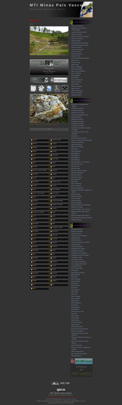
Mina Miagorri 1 (75, 153)
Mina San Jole (75, 166)
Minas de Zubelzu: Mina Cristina (80, 215)
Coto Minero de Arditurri (77, 125)
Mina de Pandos (75, 281)
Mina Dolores (75, 283)
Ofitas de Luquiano (76, 86)
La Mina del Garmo (76, 266)
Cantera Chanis (75, 238)
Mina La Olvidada (76, 73)
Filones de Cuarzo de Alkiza (79, 138)
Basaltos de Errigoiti (76, 231)
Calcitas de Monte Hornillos (78, 32)
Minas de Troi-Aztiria (77, 207)
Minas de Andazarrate (77, 188)
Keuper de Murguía (76, 54)
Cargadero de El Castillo (78, 248)
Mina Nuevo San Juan (77, 311)
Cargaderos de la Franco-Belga (80, 255)
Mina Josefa (74, 292)
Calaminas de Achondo (77, 108)
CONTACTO (49, 399)
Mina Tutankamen (76, 183)
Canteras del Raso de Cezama (79, 43)
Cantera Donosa (75, 244)
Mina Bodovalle (75, 274)
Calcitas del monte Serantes (79, 235)
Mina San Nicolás (76, 175)
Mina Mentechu (75, 307)
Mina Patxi (74, 313)
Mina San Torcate (76, 82)
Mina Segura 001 (76, 179)
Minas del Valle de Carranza (79, 353)
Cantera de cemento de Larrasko (80, 242)
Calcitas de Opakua (76, 34)
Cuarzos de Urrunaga (77, 49)
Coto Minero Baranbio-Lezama (79, 45)
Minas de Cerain (75, 198)
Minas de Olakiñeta (76, 202)
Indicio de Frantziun (76, 144)
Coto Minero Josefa (76, 257)
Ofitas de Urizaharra (76, 90)
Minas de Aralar (75, 194)
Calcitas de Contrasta (77, 26)
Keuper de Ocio (75, 56)
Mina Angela (74, 270)
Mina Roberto (75, 77)
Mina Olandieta (75, 159)
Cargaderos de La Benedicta (79, 253)
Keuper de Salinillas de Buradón (80, 58)
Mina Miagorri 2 (75, 155)
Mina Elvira (74, 287)
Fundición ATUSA (76, 51)
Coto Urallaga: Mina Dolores (79, 264)
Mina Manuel (74, 305)
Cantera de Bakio (76, 240)
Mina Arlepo (34, 20)
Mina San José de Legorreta (79, 170)
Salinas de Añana (76, 95)
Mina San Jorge (75, 168)
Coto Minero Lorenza (77, 259)
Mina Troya (74, 181)
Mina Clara (74, 277)
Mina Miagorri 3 (75, 157)
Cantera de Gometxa (77, 38)
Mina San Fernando (76, 164)
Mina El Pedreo (75, 285)
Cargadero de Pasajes (77, 121)
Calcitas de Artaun (76, 233)
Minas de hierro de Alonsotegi (79, 329)
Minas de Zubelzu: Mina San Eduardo (81, 217)
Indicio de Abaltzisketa (77, 142)
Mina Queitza (75, 318)
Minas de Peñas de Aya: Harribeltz (80, 205)
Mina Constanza (75, 279)
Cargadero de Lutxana (77, 251)
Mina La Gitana (75, 298)
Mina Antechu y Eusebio (78, 272)
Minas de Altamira (76, 185)
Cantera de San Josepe (77, 112)
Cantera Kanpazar (76, 117)
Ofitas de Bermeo (76, 355)
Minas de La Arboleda (77, 331)
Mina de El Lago (75, 62)
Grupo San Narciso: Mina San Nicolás (81, 140)
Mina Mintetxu (75, 309)
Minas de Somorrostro (77, 351)
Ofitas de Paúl (75, 88)
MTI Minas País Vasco (56, 5)
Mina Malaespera (76, 303)
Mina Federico (75, 290)
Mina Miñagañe (75, 75)
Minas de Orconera (76, 345)
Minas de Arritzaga (76, 196)
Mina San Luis (75, 320)
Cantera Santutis (76, 40)
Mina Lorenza (75, 300)
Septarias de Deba (76, 219)
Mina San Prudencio (76, 177)
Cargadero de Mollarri (77, 119)
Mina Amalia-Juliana (76, 268)
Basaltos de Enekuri (76, 229)
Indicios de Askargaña (77, 146)
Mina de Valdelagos (76, 66)
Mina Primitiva (75, 316)
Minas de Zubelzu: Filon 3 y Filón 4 (81, 209)
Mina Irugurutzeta (76, 151)
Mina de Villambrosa (77, 69)
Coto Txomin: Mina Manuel (78, 261)
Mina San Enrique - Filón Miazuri (80, 162)
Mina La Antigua (75, 296)
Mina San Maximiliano (77, 172)
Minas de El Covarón (77, 326)
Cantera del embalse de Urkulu (79, 115)
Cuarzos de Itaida (76, 47)
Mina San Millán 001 (77, 80)
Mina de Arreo (75, 60)
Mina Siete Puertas (76, 322)
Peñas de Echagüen (76, 92)
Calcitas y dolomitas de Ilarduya (80, 36)
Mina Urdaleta (75, 84)
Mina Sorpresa (75, 324)
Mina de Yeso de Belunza (78, 71)
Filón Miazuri (74, 136)
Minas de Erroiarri (76, 200)
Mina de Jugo (75, 64)
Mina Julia (74, 294)
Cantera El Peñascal (77, 246)
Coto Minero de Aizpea (77, 123)
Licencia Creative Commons (68, 399)
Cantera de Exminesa (77, 110)
